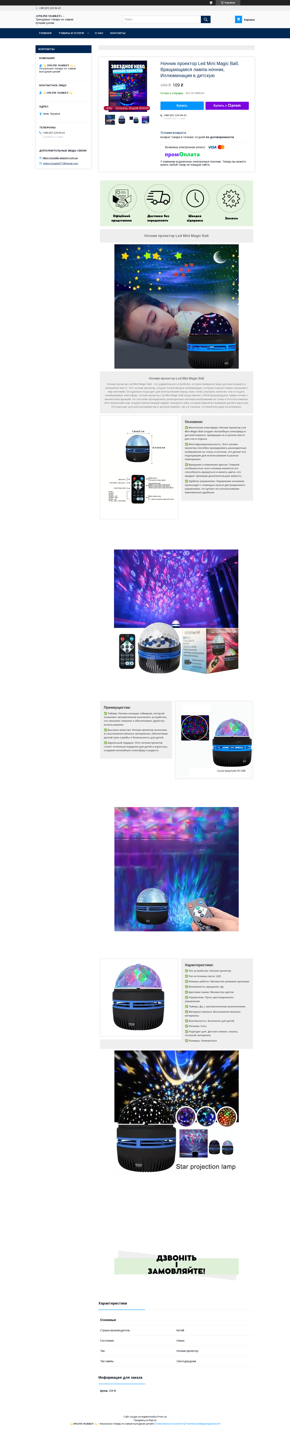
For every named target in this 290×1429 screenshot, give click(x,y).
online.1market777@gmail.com (60, 163)
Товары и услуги (71, 33)
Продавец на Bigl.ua (145, 1420)
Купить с (226, 105)
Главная (45, 33)
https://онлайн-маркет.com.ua (60, 157)
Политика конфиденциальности (202, 1423)
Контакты (117, 33)
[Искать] (206, 19)
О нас (99, 33)
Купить (182, 105)
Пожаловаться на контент (169, 1423)
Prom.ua (162, 1416)
